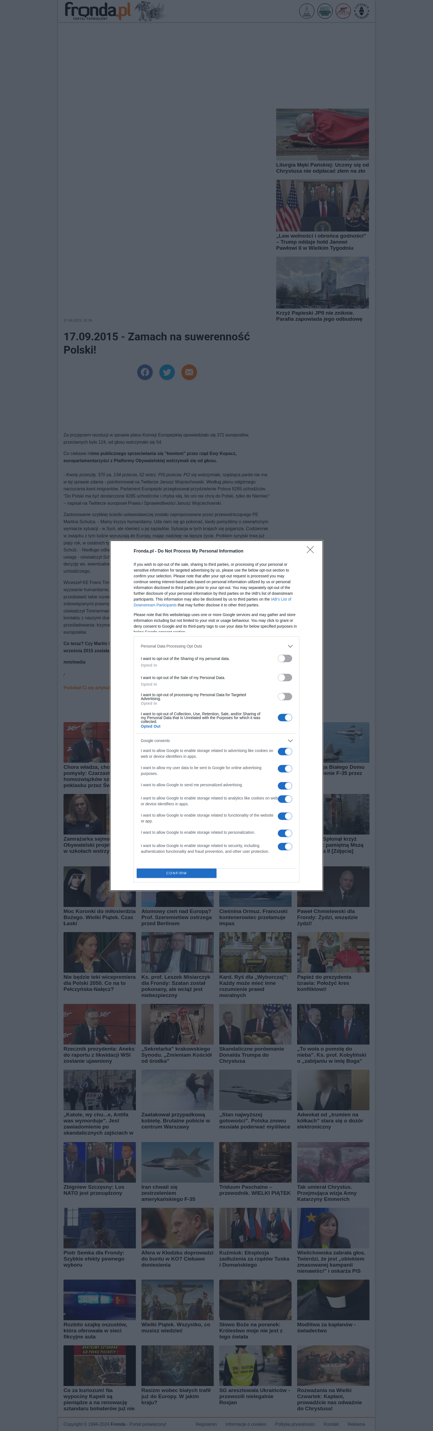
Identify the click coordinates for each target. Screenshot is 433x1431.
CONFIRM (176, 873)
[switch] (285, 658)
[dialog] (216, 716)
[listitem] (216, 646)
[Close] (312, 551)
